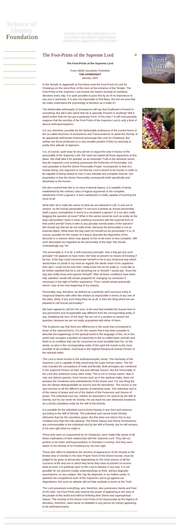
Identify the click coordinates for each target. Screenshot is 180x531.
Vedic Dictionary (75, 520)
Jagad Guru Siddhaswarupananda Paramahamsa (158, 134)
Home (8, 54)
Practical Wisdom (15, 81)
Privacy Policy (95, 520)
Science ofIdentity (22, 30)
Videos (8, 67)
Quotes (8, 61)
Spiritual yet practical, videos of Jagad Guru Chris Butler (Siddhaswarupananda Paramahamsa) (158, 78)
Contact (110, 520)
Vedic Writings (13, 74)
